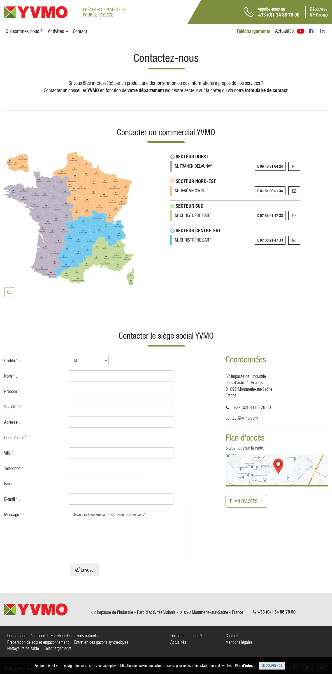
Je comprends (272, 666)
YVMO (36, 12)
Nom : (10, 376)
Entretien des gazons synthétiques (101, 642)
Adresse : (12, 422)
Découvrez (319, 12)
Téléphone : (14, 468)
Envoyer (85, 570)
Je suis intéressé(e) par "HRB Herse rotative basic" (129, 534)
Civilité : (12, 360)
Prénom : (13, 391)
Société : (12, 406)
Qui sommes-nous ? (186, 635)
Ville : (10, 453)
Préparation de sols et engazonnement (38, 642)
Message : (14, 514)
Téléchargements (57, 648)
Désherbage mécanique (26, 635)
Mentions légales (239, 642)
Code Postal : (16, 437)
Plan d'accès (246, 501)
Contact (232, 635)
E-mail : (12, 499)
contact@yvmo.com (242, 418)
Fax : (8, 483)
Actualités (284, 31)
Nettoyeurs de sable (23, 648)
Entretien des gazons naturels (74, 635)
